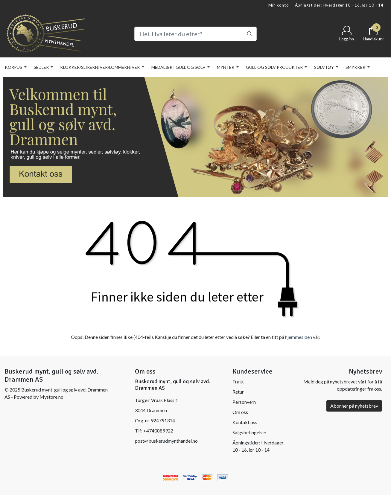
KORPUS (14, 67)
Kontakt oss (244, 422)
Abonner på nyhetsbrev (354, 406)
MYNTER (226, 67)
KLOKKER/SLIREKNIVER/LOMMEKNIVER (100, 67)
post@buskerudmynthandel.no (166, 441)
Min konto (278, 5)
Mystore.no (51, 397)
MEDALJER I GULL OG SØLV (178, 67)
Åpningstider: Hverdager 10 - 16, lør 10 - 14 (339, 5)
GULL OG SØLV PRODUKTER (275, 67)
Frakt (238, 381)
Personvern (244, 402)
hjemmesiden (298, 337)
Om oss (240, 412)
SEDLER (42, 67)
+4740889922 (158, 430)
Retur (238, 392)
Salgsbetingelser (249, 432)
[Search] (195, 34)
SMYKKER (356, 67)
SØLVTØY (324, 67)
